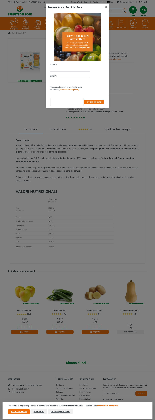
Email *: (53, 76)
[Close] (106, 7)
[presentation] (67, 102)
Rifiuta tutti (39, 411)
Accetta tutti (19, 411)
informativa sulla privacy (69, 90)
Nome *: (53, 64)
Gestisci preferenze (60, 411)
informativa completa (107, 406)
